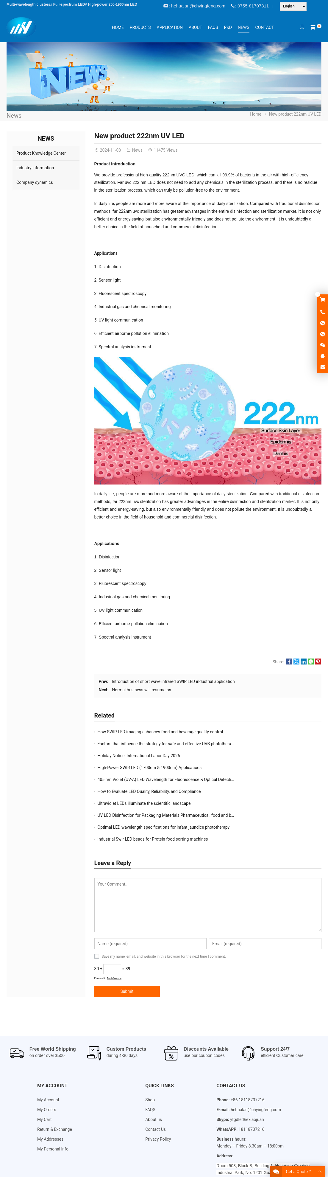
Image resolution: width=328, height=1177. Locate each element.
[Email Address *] (164, 606)
